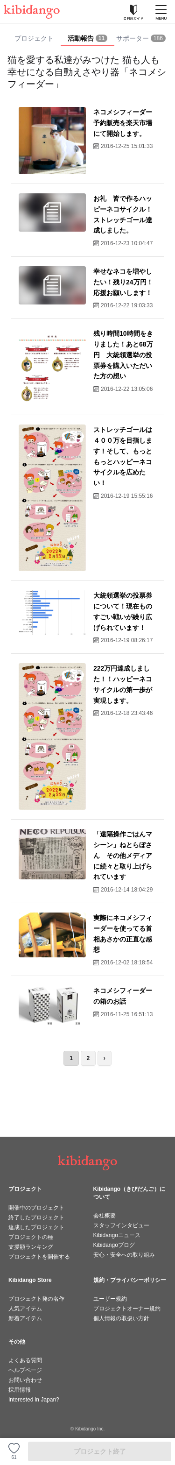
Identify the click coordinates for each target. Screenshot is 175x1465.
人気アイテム (25, 1308)
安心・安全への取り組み (124, 1255)
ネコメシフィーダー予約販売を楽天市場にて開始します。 (122, 122)
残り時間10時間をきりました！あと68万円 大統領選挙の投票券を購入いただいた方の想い (123, 355)
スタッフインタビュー (121, 1225)
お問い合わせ (25, 1380)
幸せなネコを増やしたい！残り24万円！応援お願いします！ (123, 282)
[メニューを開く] (161, 11)
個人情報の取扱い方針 (121, 1318)
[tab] (87, 38)
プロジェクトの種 (30, 1237)
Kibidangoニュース (116, 1235)
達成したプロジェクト (36, 1227)
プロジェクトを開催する (39, 1256)
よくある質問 (25, 1360)
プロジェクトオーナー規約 (127, 1308)
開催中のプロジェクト (36, 1207)
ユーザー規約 (110, 1298)
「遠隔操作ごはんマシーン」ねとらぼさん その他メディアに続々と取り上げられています (122, 855)
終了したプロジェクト (36, 1217)
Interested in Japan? (33, 1399)
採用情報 (19, 1390)
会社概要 (104, 1215)
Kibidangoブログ (114, 1245)
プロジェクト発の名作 (36, 1298)
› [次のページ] (104, 1058)
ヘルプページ (25, 1370)
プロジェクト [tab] (34, 38)
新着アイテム (25, 1318)
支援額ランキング (30, 1247)
